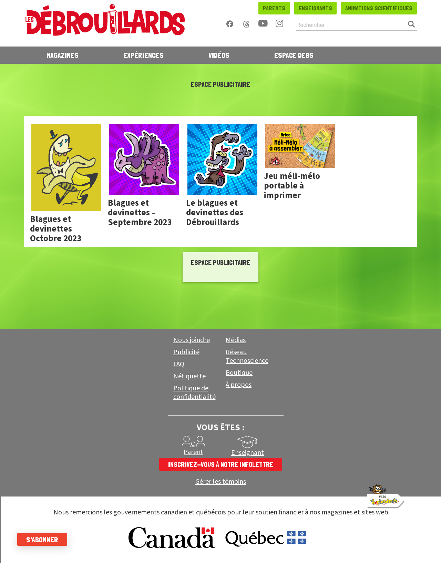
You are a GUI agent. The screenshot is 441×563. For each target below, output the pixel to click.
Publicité (186, 352)
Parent (193, 452)
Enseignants (315, 8)
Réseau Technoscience (247, 356)
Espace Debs (294, 55)
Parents (274, 8)
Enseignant (247, 453)
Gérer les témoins (220, 482)
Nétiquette (189, 376)
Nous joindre (191, 340)
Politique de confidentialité (194, 392)
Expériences (143, 55)
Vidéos (218, 55)
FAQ (178, 364)
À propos (239, 385)
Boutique (239, 373)
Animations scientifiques (378, 8)
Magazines (63, 55)
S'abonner (42, 539)
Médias (236, 340)
